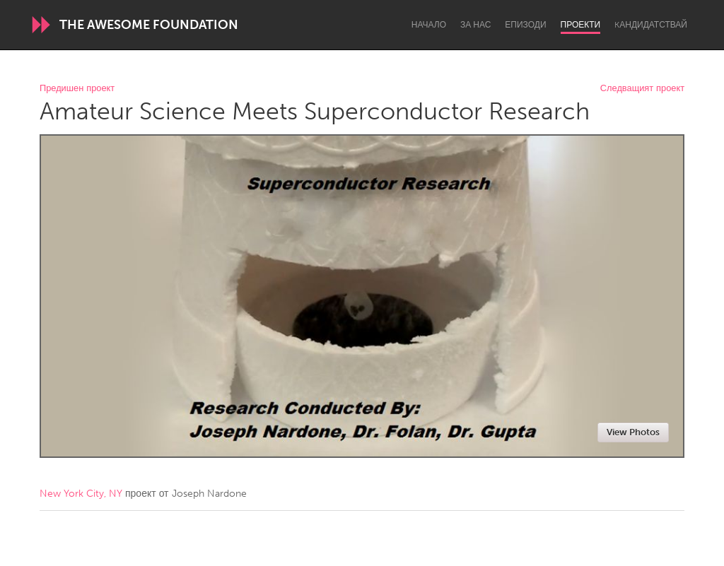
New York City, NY (81, 494)
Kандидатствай (650, 25)
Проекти (581, 25)
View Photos (633, 432)
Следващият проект (642, 88)
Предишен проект (77, 88)
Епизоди (525, 25)
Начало (428, 25)
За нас (475, 25)
